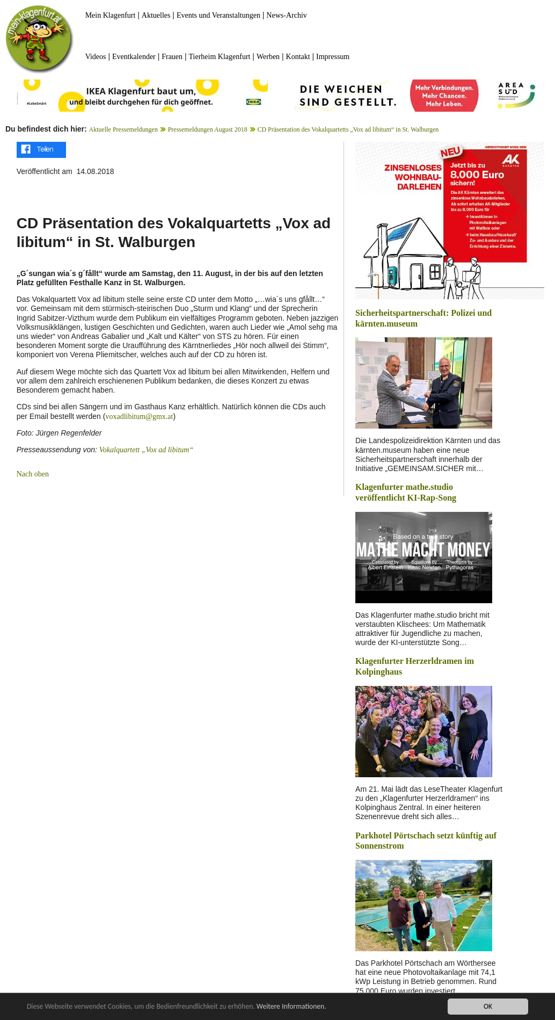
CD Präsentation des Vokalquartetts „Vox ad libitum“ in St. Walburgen (348, 129)
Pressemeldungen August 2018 (207, 129)
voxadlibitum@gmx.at (139, 417)
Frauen (172, 57)
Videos (95, 57)
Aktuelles (156, 15)
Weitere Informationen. (291, 1006)
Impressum (332, 57)
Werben (268, 57)
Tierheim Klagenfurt (220, 57)
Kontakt (298, 57)
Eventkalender (134, 57)
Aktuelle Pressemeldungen (123, 129)
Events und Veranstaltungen (218, 15)
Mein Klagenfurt (110, 15)
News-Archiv (286, 15)
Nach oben (33, 474)
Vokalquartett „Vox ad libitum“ (146, 450)
